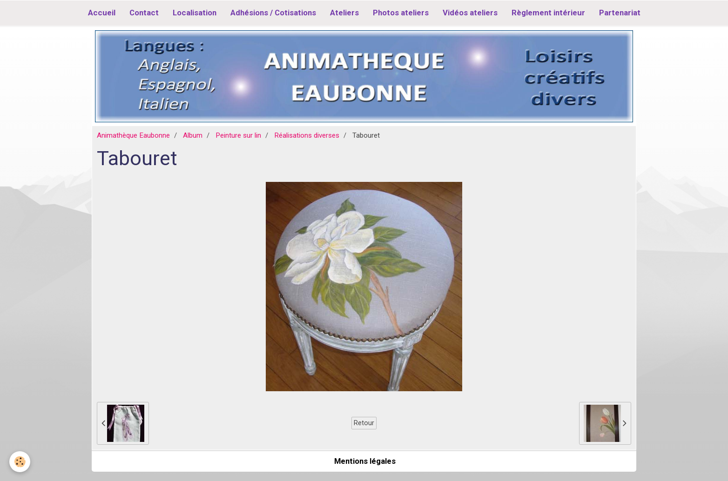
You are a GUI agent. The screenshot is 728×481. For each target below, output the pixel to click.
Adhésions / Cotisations (273, 12)
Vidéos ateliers (470, 12)
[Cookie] (19, 461)
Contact (144, 12)
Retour (364, 423)
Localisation (194, 12)
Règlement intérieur (548, 12)
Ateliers (344, 12)
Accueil (101, 12)
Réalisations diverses (306, 135)
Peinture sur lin (238, 135)
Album (192, 135)
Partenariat (619, 12)
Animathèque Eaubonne (133, 135)
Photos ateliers (401, 12)
